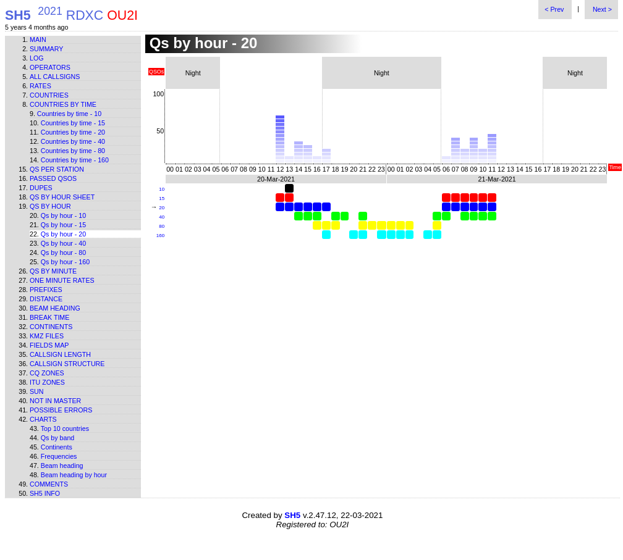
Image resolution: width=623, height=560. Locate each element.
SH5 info (45, 493)
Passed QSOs (53, 178)
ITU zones (47, 382)
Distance (46, 299)
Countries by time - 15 (73, 123)
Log (37, 58)
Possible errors (61, 410)
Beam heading (55, 308)
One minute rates (62, 280)
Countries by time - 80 (73, 150)
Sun (37, 391)
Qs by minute (53, 271)
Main (38, 39)
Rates (40, 86)
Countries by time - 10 (69, 113)
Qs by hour (50, 206)
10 (161, 189)
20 (161, 208)
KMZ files (47, 336)
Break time (49, 317)
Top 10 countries (65, 428)
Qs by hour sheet (62, 197)
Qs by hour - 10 (63, 215)
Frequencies (59, 456)
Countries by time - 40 (73, 141)
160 (160, 235)
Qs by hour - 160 (65, 261)
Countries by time (63, 104)
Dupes (41, 187)
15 (161, 198)
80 (161, 226)
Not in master (55, 400)
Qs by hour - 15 (63, 224)
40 (161, 217)
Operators (50, 67)
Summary (46, 48)
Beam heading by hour (74, 475)
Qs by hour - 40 (63, 243)
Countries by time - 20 (73, 132)
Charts (43, 419)
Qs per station (57, 169)
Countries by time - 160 (75, 160)
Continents (51, 326)
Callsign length (60, 354)
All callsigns (55, 76)
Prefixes (46, 289)
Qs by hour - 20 (63, 234)
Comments (49, 484)
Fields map (49, 345)
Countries (49, 95)
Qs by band (58, 437)
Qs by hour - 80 (63, 252)
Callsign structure (67, 363)
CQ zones (47, 373)
